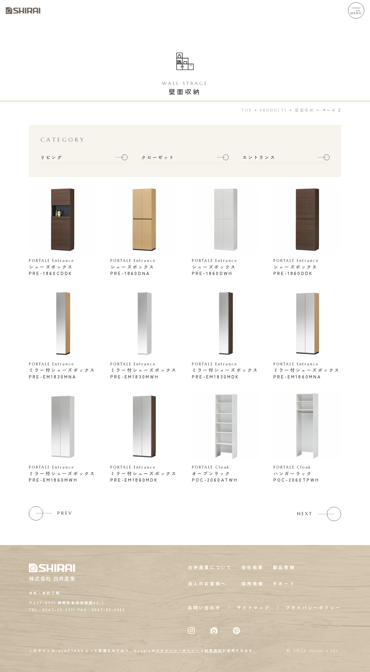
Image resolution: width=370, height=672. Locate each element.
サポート (284, 583)
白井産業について (210, 567)
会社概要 (252, 567)
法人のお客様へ (207, 583)
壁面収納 (304, 110)
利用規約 (213, 650)
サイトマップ (253, 607)
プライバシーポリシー (313, 607)
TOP (247, 110)
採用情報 (252, 583)
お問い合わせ (204, 607)
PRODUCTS (273, 110)
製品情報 (284, 567)
